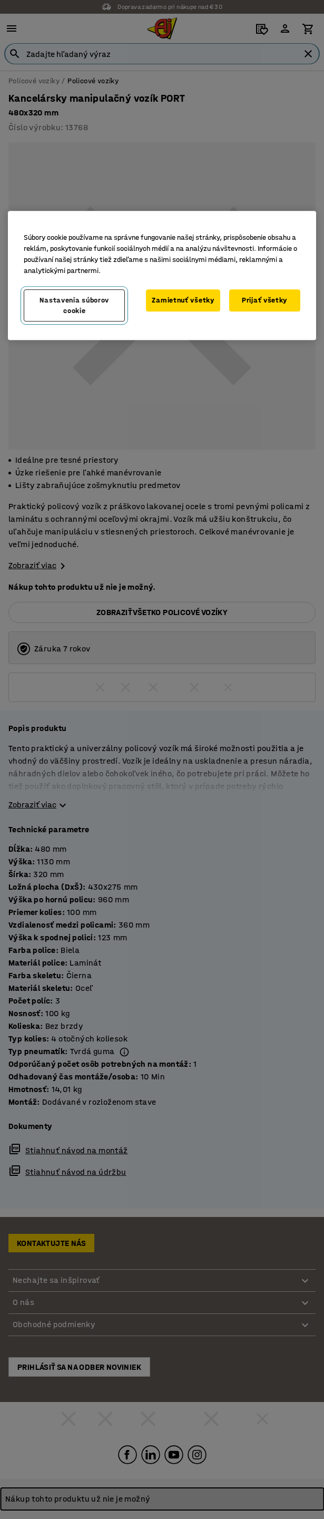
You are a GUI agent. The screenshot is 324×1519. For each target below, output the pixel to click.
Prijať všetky (264, 300)
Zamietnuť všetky (183, 300)
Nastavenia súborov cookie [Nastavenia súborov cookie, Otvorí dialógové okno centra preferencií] (74, 305)
